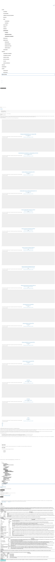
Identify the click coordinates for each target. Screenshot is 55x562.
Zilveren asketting (28, 362)
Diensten (3, 51)
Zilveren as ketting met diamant (28, 381)
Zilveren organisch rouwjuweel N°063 (28, 361)
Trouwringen (5, 11)
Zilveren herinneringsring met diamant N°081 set (28, 285)
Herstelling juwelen (6, 59)
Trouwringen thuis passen (7, 55)
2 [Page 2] (2, 424)
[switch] (0, 536)
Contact (3, 68)
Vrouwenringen (7, 466)
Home (1, 107)
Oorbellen (4, 468)
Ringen (4, 19)
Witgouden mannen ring (28, 305)
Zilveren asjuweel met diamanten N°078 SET (28, 228)
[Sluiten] (1, 504)
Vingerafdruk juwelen (8, 34)
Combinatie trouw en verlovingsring (8, 15)
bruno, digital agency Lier (11, 459)
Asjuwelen (6, 32)
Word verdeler (5, 72)
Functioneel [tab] (1, 549)
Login (2, 485)
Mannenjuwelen (5, 472)
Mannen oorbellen (7, 47)
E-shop (3, 9)
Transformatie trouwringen (9, 36)
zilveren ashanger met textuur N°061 (28, 323)
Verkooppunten (5, 70)
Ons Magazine (4, 66)
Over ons (3, 480)
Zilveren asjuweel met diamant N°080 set (28, 247)
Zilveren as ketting (28, 324)
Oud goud (4, 479)
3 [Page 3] (2, 425)
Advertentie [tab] (1, 509)
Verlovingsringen (5, 13)
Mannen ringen (7, 473)
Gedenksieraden (5, 30)
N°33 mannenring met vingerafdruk (28, 304)
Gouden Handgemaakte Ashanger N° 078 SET (28, 209)
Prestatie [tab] (1, 558)
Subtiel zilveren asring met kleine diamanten (28, 286)
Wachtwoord (2, 494)
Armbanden (5, 28)
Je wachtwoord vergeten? (7, 495)
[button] (28, 231)
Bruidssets (5, 17)
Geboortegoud (5, 38)
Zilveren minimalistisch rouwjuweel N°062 (28, 342)
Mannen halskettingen (8, 474)
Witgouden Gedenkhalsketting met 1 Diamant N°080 (28, 134)
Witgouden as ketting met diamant (28, 400)
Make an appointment (3, 88)
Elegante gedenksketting (28, 135)
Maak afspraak (4, 74)
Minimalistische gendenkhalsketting (28, 154)
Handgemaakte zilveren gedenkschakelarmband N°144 (28, 190)
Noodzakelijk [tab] (1, 517)
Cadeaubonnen (5, 49)
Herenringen (6, 467)
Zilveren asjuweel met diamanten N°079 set (28, 266)
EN (54, 5)
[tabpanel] (27, 513)
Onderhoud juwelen (6, 57)
